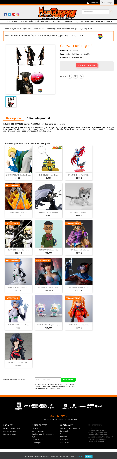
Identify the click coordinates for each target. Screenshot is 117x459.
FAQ (76, 21)
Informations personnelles (70, 428)
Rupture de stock (86, 65)
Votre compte (66, 425)
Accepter (88, 456)
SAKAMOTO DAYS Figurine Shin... (18, 175)
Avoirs (62, 434)
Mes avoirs (64, 439)
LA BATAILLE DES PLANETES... (78, 175)
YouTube (13, 15)
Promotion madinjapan (11, 428)
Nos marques (87, 21)
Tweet (75, 76)
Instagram (17, 15)
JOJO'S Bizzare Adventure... (79, 250)
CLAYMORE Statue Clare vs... (18, 250)
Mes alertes (64, 442)
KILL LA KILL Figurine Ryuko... (18, 362)
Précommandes (42, 21)
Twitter (9, 15)
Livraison (35, 428)
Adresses (63, 437)
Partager (69, 76)
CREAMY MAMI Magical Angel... (48, 325)
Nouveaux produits (10, 431)
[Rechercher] (95, 11)
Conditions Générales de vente (43, 434)
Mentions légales (38, 431)
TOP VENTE (57, 21)
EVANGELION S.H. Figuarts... (18, 287)
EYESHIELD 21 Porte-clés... (48, 175)
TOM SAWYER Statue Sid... (48, 250)
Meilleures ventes (9, 434)
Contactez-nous (104, 21)
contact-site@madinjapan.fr (97, 440)
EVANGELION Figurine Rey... (18, 325)
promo (68, 21)
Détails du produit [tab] (38, 118)
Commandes (64, 431)
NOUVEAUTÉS (27, 21)
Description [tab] (13, 118)
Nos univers (12, 21)
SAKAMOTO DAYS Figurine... (48, 212)
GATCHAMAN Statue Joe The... (79, 287)
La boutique (36, 443)
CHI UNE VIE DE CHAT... (78, 212)
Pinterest (81, 76)
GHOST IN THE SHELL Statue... (49, 287)
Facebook (5, 15)
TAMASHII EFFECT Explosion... (18, 212)
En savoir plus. (79, 456)
